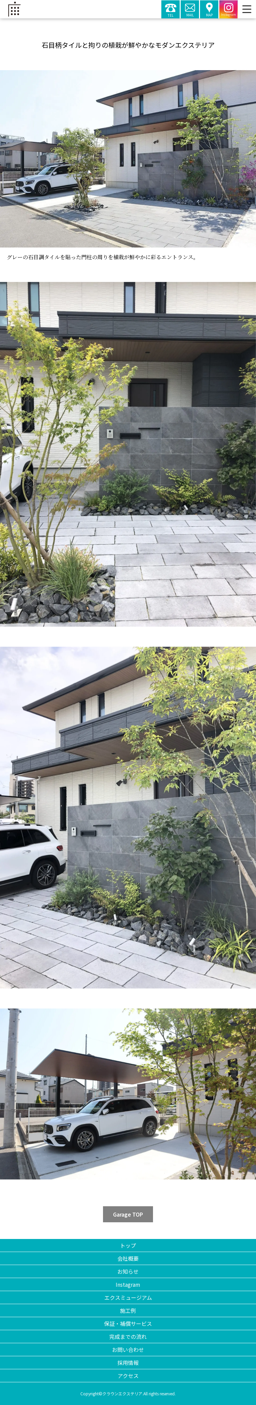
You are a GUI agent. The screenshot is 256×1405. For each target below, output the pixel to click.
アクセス (128, 1376)
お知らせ (128, 1271)
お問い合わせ (128, 1350)
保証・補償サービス (128, 1323)
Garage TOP (128, 1214)
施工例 (128, 1310)
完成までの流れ (128, 1337)
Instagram (128, 1284)
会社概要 (128, 1258)
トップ (128, 1245)
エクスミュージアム (128, 1297)
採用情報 (128, 1363)
